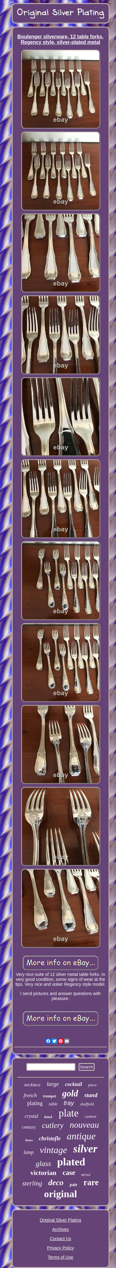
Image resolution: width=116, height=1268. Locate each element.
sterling (32, 1183)
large (53, 1084)
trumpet (49, 1096)
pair (73, 1184)
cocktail (73, 1084)
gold (70, 1093)
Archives (60, 1229)
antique (81, 1136)
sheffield (87, 1104)
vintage (53, 1150)
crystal (31, 1116)
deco (55, 1182)
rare (91, 1182)
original (60, 1193)
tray (69, 1103)
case (68, 1173)
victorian (43, 1173)
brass (29, 1140)
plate (69, 1113)
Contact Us (60, 1238)
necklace (32, 1084)
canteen (90, 1116)
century (29, 1127)
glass (43, 1163)
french (30, 1095)
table (53, 1104)
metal (86, 1175)
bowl (48, 1117)
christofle (50, 1138)
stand (90, 1095)
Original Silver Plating (60, 1220)
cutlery (52, 1125)
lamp (28, 1152)
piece (92, 1085)
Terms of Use (60, 1257)
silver (85, 1149)
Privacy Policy (60, 1247)
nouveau (84, 1125)
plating (35, 1103)
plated (71, 1162)
